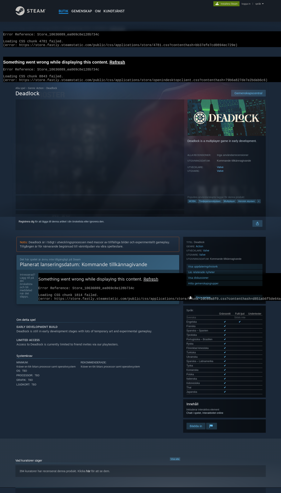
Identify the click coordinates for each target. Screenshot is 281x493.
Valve (220, 172)
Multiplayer (229, 206)
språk (258, 3)
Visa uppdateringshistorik (203, 346)
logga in (246, 3)
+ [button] (258, 206)
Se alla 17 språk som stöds (201, 290)
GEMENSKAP (81, 11)
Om (98, 11)
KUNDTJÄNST (114, 11)
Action (199, 326)
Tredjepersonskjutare (210, 206)
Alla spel (20, 93)
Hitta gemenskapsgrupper (203, 363)
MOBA (192, 206)
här (88, 431)
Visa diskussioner (198, 357)
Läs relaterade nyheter (201, 352)
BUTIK (63, 11)
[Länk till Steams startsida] (33, 14)
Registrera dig (26, 226)
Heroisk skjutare (246, 206)
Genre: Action (36, 93)
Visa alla (175, 419)
